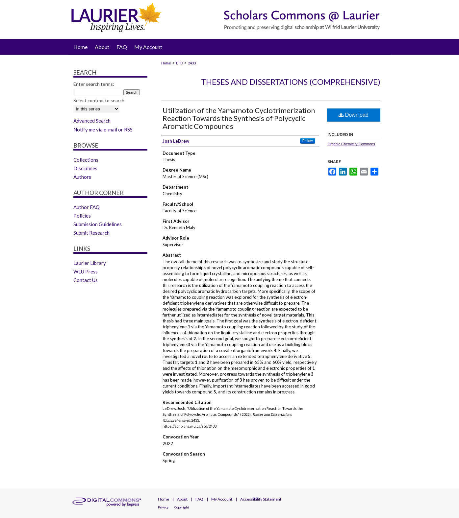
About (182, 499)
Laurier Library (89, 263)
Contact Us (85, 280)
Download (354, 115)
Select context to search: (99, 100)
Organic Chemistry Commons (351, 144)
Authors (82, 177)
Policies (82, 216)
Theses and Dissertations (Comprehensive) (290, 81)
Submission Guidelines (97, 224)
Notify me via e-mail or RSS (103, 129)
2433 (192, 63)
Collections (85, 160)
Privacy (163, 507)
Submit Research (91, 233)
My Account (221, 499)
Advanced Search (92, 121)
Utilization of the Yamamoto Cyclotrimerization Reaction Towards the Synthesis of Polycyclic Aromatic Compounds (239, 118)
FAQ (199, 499)
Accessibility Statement (260, 499)
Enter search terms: (93, 84)
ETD (179, 63)
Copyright (181, 507)
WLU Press (85, 271)
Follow (307, 141)
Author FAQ (86, 207)
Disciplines (85, 168)
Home (166, 63)
